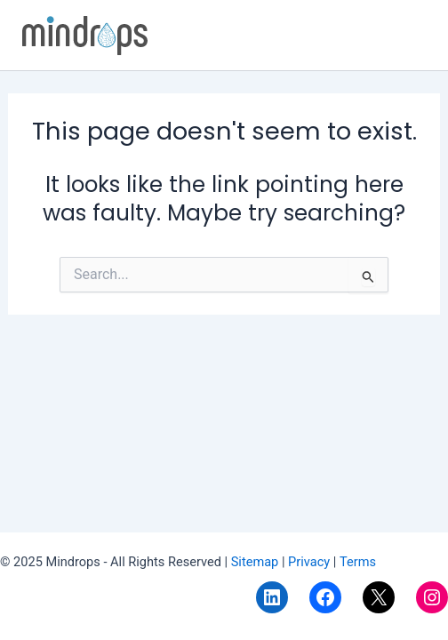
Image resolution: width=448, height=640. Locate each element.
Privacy (308, 562)
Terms (356, 562)
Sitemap (256, 562)
